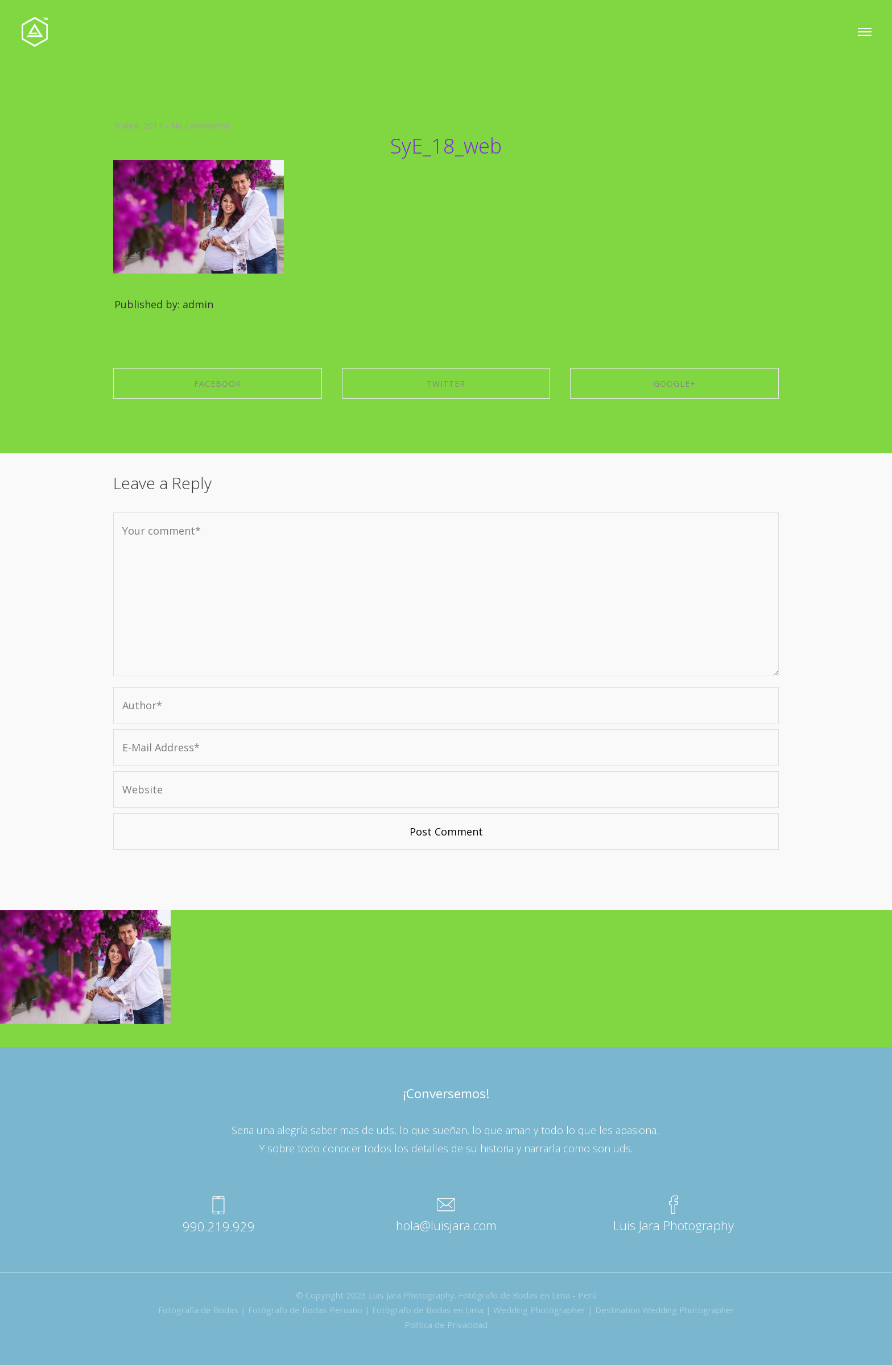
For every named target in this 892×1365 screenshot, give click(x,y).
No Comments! (200, 125)
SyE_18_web (446, 146)
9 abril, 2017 (138, 125)
